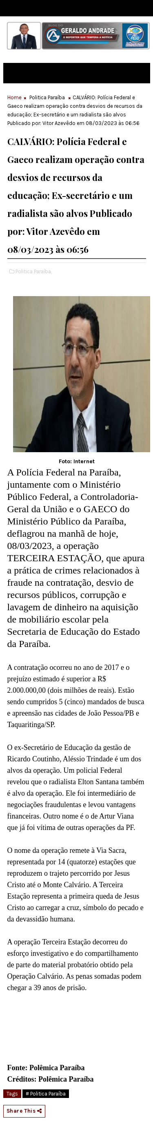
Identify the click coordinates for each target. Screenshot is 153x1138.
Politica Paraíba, (34, 271)
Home (14, 97)
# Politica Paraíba (46, 1094)
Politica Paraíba (47, 97)
